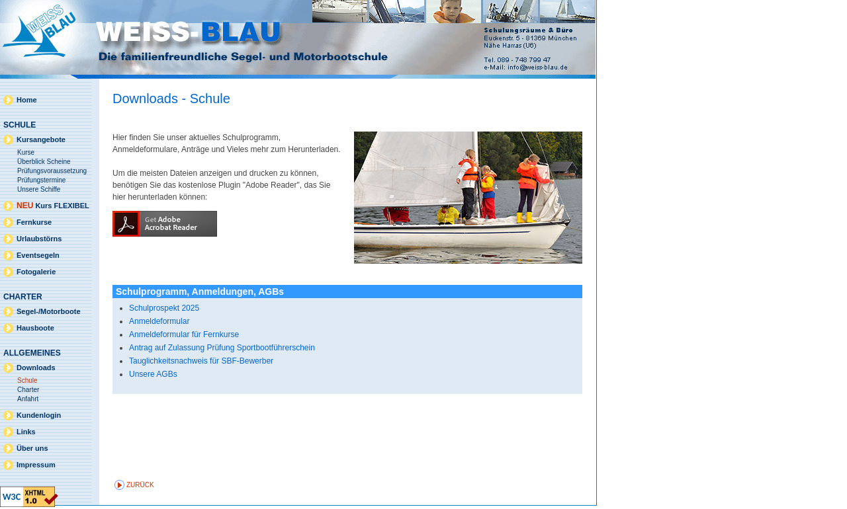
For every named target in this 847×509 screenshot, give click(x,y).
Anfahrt (27, 399)
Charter (28, 389)
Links (26, 432)
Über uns (32, 448)
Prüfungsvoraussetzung (52, 171)
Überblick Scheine (44, 161)
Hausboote (35, 328)
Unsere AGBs (153, 374)
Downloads (36, 368)
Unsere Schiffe (38, 189)
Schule (27, 380)
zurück (140, 485)
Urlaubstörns (39, 239)
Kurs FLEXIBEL (53, 205)
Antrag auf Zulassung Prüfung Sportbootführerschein (222, 347)
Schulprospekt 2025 (164, 308)
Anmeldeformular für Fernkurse (184, 334)
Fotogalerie (36, 272)
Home (27, 100)
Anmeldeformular (159, 321)
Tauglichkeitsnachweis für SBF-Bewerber (201, 361)
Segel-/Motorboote (49, 311)
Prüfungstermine (41, 180)
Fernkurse (34, 222)
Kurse (25, 152)
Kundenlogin (39, 415)
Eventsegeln (38, 255)
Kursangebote (41, 139)
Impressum (36, 465)
